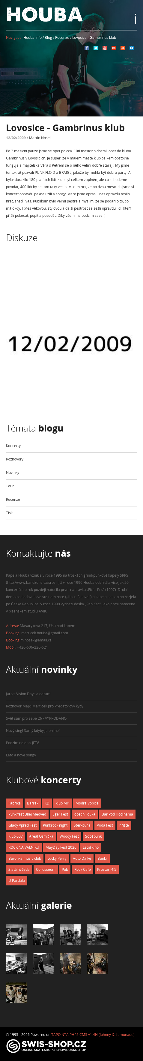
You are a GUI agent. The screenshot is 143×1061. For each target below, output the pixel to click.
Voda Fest (105, 825)
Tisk (9, 512)
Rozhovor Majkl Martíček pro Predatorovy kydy (44, 706)
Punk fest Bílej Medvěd (27, 814)
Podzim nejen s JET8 (22, 742)
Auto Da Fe (82, 858)
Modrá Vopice (87, 803)
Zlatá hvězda (19, 869)
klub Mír (62, 803)
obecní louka (84, 814)
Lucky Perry (57, 858)
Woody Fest (69, 836)
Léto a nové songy (21, 755)
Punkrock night (55, 825)
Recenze (13, 499)
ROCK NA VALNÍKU (23, 847)
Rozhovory (14, 459)
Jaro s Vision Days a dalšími (28, 693)
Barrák (32, 803)
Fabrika (14, 803)
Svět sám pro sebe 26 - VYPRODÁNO (36, 718)
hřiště (124, 825)
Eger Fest (60, 814)
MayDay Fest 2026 (61, 847)
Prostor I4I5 (106, 869)
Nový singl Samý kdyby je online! (33, 730)
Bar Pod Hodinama (117, 814)
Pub (65, 869)
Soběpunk (93, 836)
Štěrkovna (82, 825)
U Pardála (16, 880)
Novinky (12, 472)
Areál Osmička (41, 836)
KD (47, 803)
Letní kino (91, 847)
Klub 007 (15, 836)
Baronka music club (24, 858)
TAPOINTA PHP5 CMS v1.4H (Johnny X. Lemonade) (93, 1034)
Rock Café (82, 869)
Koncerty (13, 445)
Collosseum (45, 869)
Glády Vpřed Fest (22, 825)
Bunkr (102, 858)
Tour (10, 486)
